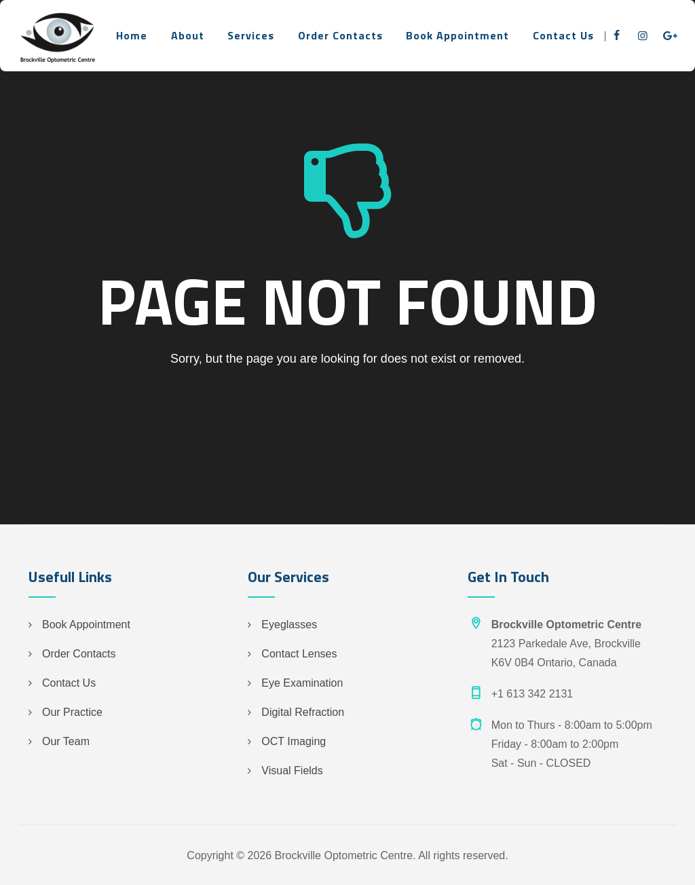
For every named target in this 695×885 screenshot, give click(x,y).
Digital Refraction (302, 712)
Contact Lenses (299, 654)
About (187, 35)
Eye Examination (302, 683)
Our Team (66, 741)
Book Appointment (457, 35)
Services (250, 35)
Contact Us (563, 35)
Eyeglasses (289, 624)
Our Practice (72, 712)
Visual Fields (291, 770)
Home (131, 35)
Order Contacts (340, 35)
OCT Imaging (293, 741)
